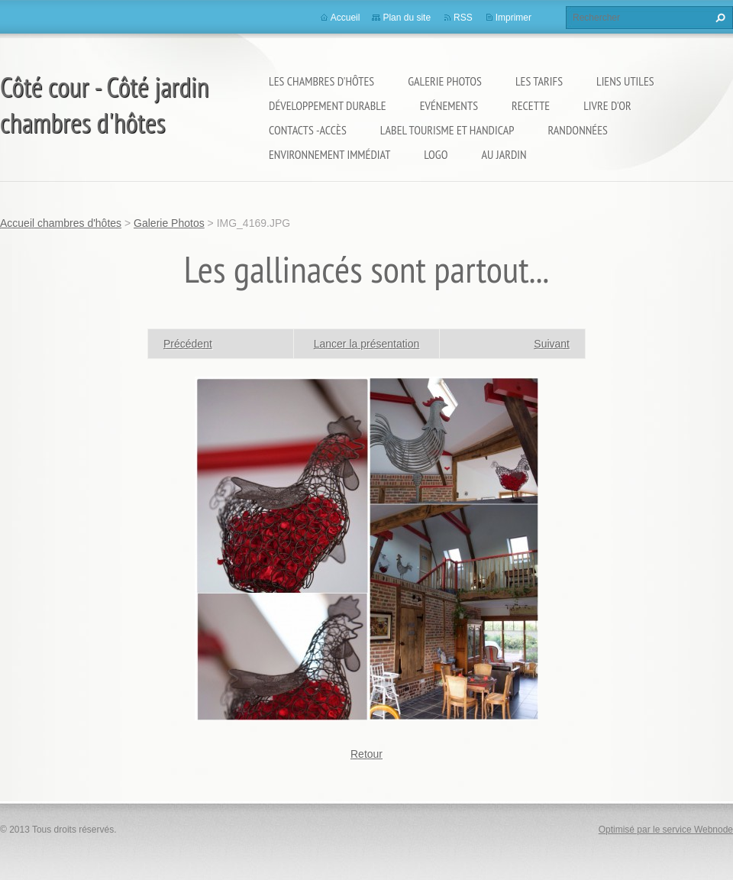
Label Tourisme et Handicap (447, 130)
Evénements (449, 105)
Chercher (718, 17)
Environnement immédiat (329, 154)
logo (435, 154)
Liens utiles (625, 81)
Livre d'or (607, 105)
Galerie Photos (445, 81)
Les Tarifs (539, 81)
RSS (463, 17)
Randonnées (577, 130)
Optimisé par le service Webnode (666, 829)
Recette (531, 105)
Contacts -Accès (308, 130)
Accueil (345, 17)
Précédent (187, 344)
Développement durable (327, 105)
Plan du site (407, 17)
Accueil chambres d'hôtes (60, 223)
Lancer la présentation (367, 344)
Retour (366, 754)
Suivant (552, 344)
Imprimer (513, 17)
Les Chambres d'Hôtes (321, 81)
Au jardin (504, 154)
